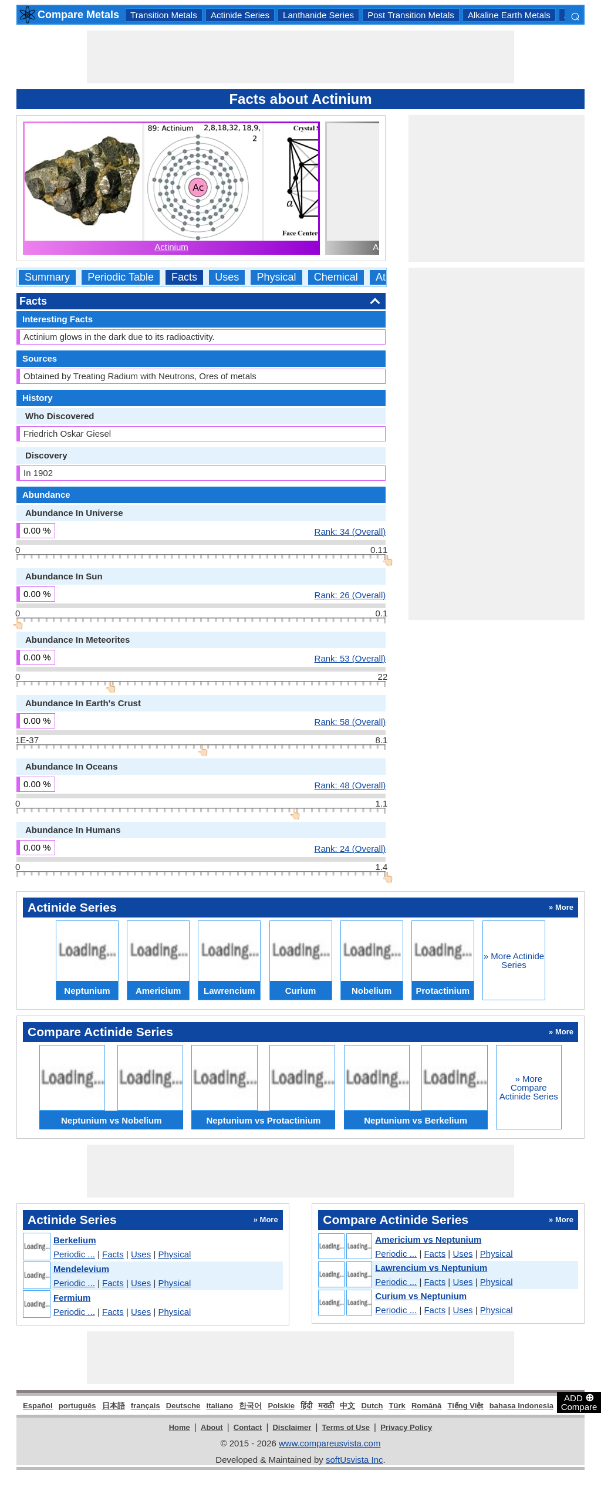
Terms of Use (346, 1427)
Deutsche (183, 1405)
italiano (220, 1405)
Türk (397, 1405)
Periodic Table (120, 277)
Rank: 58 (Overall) (350, 721)
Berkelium (74, 1240)
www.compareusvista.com (329, 1443)
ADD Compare (579, 1402)
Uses (227, 277)
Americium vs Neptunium (428, 1239)
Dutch (372, 1405)
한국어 (250, 1405)
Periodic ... (74, 1254)
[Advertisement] (300, 57)
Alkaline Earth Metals (509, 15)
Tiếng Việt (465, 1405)
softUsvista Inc (354, 1460)
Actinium (171, 247)
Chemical (336, 277)
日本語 (113, 1405)
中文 (347, 1405)
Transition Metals (163, 15)
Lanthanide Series (318, 15)
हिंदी (306, 1405)
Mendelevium (81, 1269)
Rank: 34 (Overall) (350, 531)
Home (179, 1427)
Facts (184, 277)
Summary (47, 277)
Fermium (71, 1298)
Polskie (281, 1405)
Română (426, 1405)
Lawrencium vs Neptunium (431, 1268)
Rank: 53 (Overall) (350, 658)
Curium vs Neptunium (421, 1296)
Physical (276, 277)
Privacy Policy (406, 1427)
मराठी (326, 1405)
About (212, 1427)
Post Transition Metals (410, 15)
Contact (248, 1427)
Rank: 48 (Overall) (350, 785)
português (77, 1405)
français (145, 1405)
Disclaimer (291, 1427)
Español (38, 1405)
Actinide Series (240, 15)
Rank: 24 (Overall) (350, 848)
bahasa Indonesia (521, 1405)
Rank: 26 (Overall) (350, 594)
